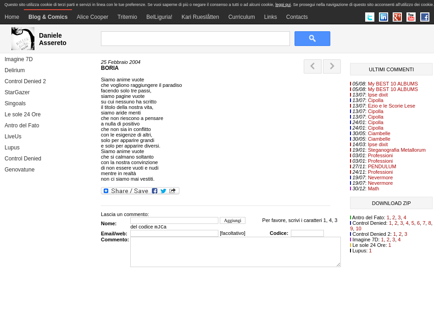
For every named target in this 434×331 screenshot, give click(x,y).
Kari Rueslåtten (200, 17)
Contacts (297, 17)
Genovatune (19, 169)
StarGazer (17, 92)
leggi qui (283, 4)
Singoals (15, 103)
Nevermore (380, 177)
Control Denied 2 (25, 81)
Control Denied (23, 158)
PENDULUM (382, 166)
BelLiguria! (159, 17)
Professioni (380, 155)
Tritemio (127, 17)
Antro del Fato (22, 125)
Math (373, 188)
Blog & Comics (47, 17)
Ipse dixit (378, 94)
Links (270, 17)
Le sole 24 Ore (23, 114)
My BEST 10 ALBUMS (393, 83)
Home (12, 17)
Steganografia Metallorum (397, 150)
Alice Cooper (92, 17)
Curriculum (241, 17)
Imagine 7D (19, 59)
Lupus (12, 147)
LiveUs (13, 136)
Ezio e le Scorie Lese (391, 105)
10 (358, 228)
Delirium (15, 70)
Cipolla (376, 100)
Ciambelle (379, 133)
